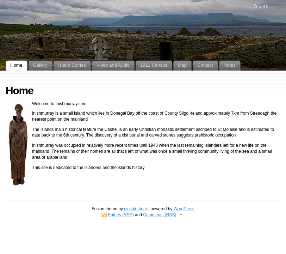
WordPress (184, 208)
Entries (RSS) (120, 214)
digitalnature (135, 208)
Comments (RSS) (159, 214)
